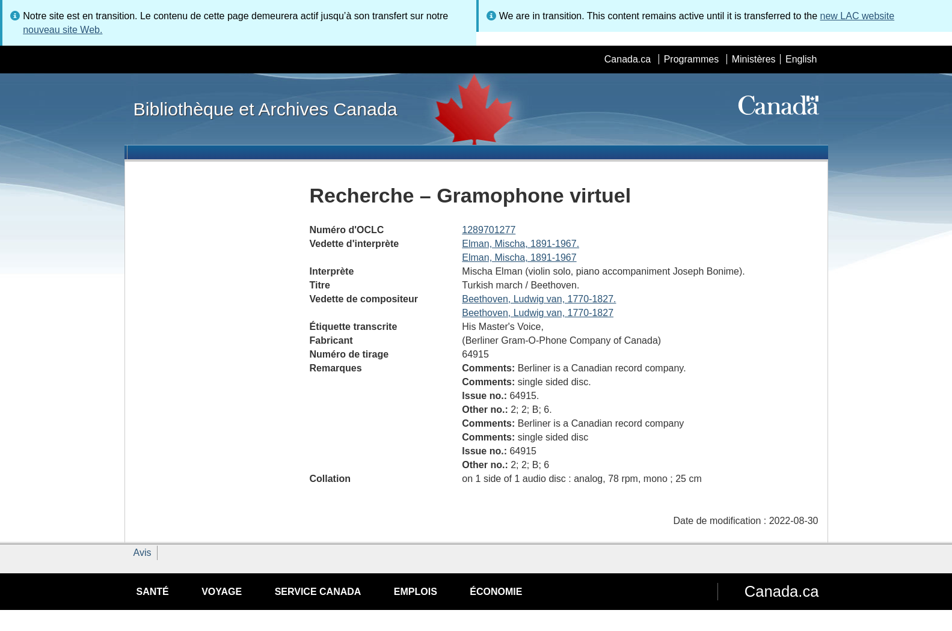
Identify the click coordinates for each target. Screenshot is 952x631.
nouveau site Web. (62, 30)
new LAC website (857, 16)
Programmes (691, 59)
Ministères (754, 59)
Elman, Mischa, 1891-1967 (519, 257)
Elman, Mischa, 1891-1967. (520, 244)
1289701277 (488, 230)
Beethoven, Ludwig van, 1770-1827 (537, 313)
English (801, 59)
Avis (143, 552)
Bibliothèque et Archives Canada (266, 109)
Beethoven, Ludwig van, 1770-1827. (539, 299)
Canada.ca (627, 59)
